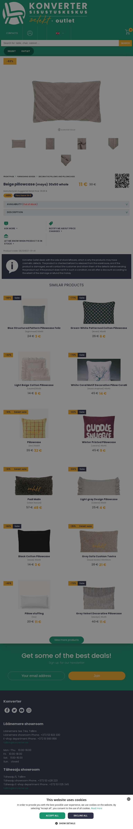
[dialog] (66, 414)
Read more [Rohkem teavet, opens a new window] (96, 808)
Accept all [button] (52, 815)
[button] (66, 823)
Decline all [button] (81, 815)
